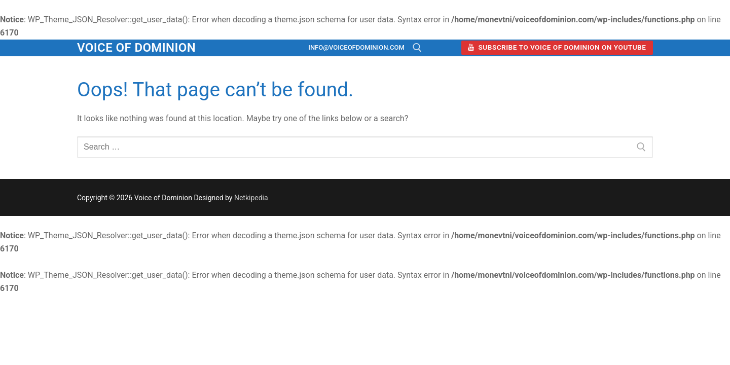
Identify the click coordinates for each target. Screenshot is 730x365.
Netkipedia (251, 198)
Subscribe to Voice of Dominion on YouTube (557, 47)
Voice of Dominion (136, 48)
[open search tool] (417, 47)
